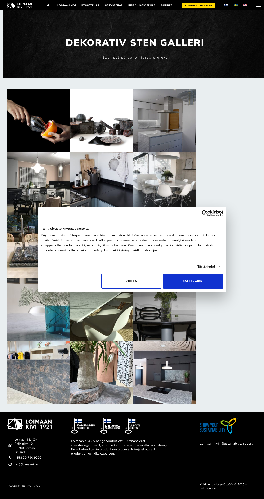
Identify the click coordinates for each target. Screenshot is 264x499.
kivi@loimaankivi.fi (23, 464)
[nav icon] (258, 5)
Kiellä (131, 281)
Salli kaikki (193, 281)
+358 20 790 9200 (24, 457)
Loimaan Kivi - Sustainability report (226, 443)
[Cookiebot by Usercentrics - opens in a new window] (205, 213)
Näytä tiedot (206, 266)
